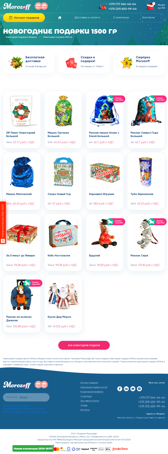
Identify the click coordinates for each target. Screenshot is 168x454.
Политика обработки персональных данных (24, 409)
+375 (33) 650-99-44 (151, 406)
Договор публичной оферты (16, 406)
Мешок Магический (19, 194)
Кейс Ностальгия (59, 255)
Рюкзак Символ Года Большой (144, 134)
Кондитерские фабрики (91, 392)
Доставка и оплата (87, 17)
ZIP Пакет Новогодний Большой (20, 134)
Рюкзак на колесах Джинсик (19, 319)
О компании (121, 17)
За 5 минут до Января (20, 255)
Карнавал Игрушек (101, 194)
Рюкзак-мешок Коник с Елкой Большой (104, 134)
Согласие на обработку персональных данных (25, 412)
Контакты (148, 17)
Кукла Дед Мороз (59, 317)
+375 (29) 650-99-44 (123, 9)
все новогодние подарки (84, 345)
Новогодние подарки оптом (93, 387)
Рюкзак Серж (139, 255)
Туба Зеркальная (142, 194)
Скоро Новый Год (59, 194)
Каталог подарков (89, 383)
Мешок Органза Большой (58, 134)
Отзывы (83, 405)
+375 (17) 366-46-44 (122, 4)
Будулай (94, 255)
